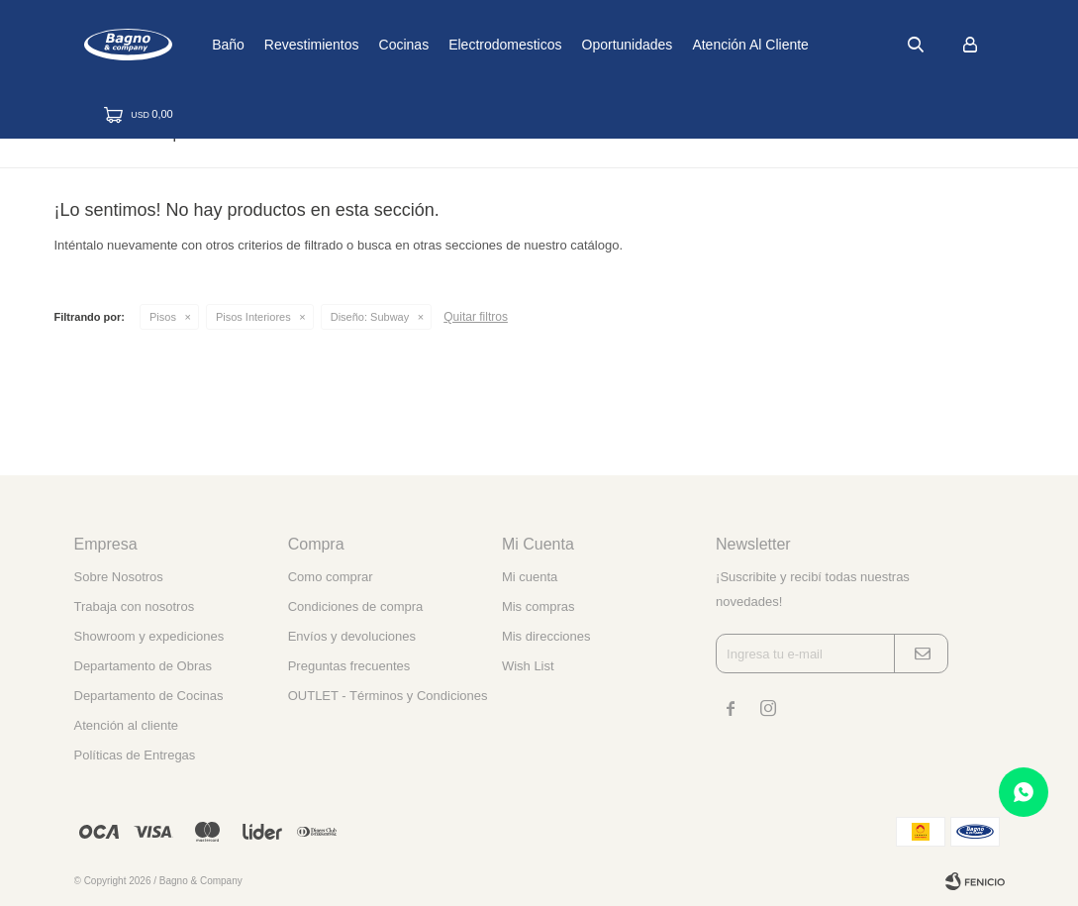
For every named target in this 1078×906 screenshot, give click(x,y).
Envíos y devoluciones (352, 636)
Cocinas (466, 44)
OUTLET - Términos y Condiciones (388, 695)
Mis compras (538, 606)
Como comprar (330, 576)
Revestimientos (374, 44)
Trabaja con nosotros (134, 606)
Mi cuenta (529, 576)
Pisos (162, 317)
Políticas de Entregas (135, 755)
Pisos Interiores (253, 317)
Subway (370, 317)
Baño (290, 44)
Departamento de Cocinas (149, 695)
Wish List (528, 665)
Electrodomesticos (567, 44)
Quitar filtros (475, 317)
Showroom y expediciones (149, 636)
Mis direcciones (546, 636)
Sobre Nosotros (118, 576)
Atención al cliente (812, 44)
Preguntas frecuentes (349, 665)
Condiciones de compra (356, 606)
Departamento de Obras (143, 665)
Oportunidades (689, 44)
